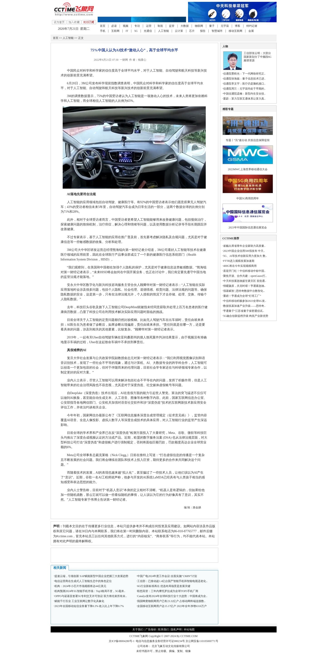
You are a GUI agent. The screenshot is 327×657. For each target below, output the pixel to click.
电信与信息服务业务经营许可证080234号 (161, 641)
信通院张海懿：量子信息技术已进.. (244, 78)
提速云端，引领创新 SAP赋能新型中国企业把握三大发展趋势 (91, 576)
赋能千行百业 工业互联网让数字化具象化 (79, 601)
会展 (251, 30)
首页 (102, 25)
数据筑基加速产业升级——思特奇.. (244, 305)
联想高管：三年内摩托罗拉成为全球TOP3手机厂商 (167, 591)
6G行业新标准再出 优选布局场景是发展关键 (163, 586)
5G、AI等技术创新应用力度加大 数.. (245, 255)
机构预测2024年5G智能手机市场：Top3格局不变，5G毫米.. (89, 591)
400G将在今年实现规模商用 (240, 265)
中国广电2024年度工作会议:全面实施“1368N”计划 (167, 576)
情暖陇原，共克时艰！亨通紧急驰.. (244, 285)
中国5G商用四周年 (247, 198)
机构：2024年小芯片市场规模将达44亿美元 (80, 586)
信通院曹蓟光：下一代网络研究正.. (244, 73)
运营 (148, 25)
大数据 (185, 25)
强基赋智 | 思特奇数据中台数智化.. (244, 290)
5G (136, 30)
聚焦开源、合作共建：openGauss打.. (245, 275)
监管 (171, 25)
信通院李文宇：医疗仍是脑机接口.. (244, 83)
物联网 (199, 25)
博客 (237, 25)
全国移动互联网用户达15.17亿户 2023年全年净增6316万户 (172, 606)
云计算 (179, 30)
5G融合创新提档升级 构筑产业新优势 (245, 315)
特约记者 (251, 25)
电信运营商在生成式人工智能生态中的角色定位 (83, 581)
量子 (212, 25)
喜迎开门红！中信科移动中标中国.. (244, 270)
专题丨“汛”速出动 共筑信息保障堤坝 (248, 140)
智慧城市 (217, 30)
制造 (160, 25)
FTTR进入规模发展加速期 (238, 260)
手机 (102, 30)
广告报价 (150, 629)
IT (127, 30)
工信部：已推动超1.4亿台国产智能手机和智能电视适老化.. (172, 581)
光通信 (148, 30)
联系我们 (163, 629)
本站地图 (189, 629)
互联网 (115, 30)
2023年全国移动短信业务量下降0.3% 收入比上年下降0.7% (89, 606)
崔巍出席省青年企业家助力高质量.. (244, 245)
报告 (203, 30)
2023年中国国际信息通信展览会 (248, 227)
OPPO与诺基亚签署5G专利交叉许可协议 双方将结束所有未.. (90, 596)
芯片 (192, 30)
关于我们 (137, 629)
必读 (114, 25)
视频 (125, 25)
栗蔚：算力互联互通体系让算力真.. (244, 98)
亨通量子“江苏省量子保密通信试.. (243, 310)
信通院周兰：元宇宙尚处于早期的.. (244, 88)
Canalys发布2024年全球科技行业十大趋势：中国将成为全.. (172, 596)
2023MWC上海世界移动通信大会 (248, 169)
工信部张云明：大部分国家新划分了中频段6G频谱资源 (258, 57)
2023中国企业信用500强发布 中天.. (244, 250)
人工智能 (163, 30)
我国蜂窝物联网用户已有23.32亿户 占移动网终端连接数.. (171, 601)
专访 (137, 25)
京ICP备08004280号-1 (121, 641)
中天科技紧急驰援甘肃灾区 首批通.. (244, 280)
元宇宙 (225, 25)
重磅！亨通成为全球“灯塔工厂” (242, 295)
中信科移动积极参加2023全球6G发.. (244, 300)
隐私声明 (176, 629)
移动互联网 (235, 30)
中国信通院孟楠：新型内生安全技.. (244, 93)
